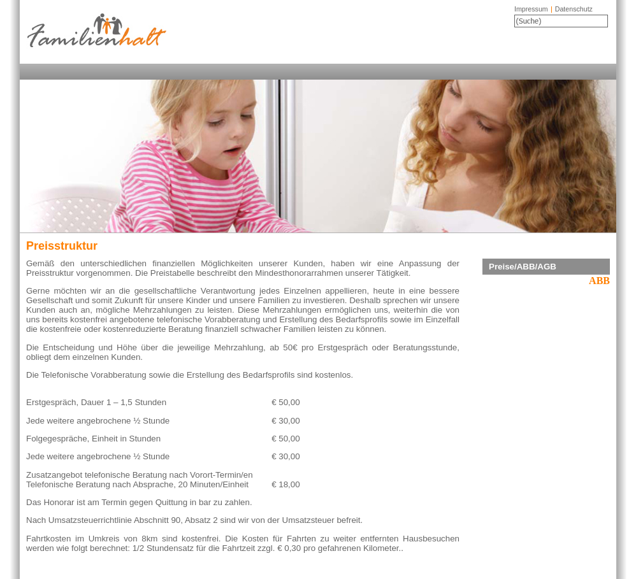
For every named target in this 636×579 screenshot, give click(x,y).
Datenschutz (574, 9)
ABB (599, 280)
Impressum (531, 9)
